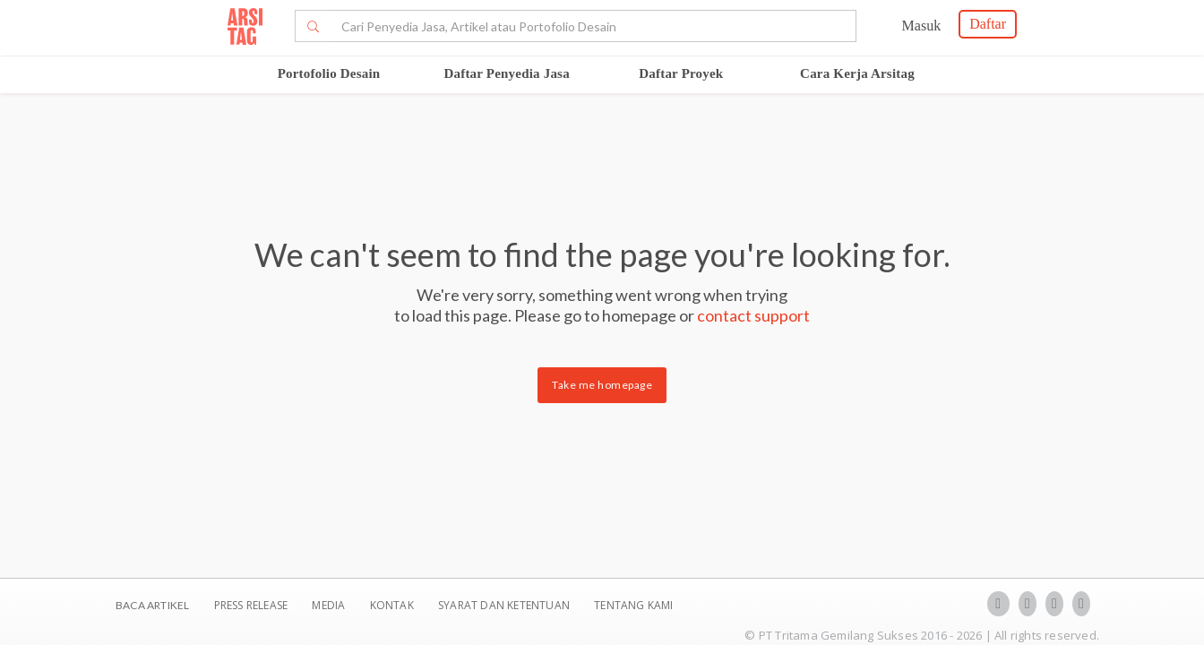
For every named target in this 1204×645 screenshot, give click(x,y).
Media (330, 605)
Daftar (987, 23)
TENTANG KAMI (633, 605)
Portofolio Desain (329, 73)
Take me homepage (602, 384)
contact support (753, 315)
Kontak (393, 605)
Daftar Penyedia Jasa (506, 73)
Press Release (250, 605)
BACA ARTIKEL (152, 605)
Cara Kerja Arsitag (857, 73)
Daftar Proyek (681, 73)
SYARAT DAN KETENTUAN (505, 605)
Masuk (922, 25)
